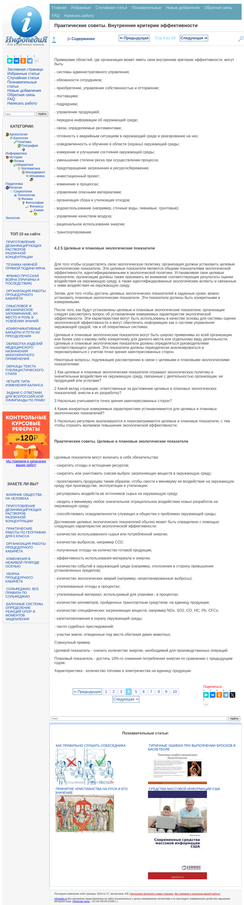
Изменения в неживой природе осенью (22, 562)
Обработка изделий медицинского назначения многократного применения (23, 351)
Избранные (81, 8)
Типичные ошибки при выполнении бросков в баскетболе (192, 747)
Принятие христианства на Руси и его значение (91, 791)
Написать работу (22, 103)
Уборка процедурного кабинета (19, 577)
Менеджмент (35, 172)
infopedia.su (60, 898)
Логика (18, 161)
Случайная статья (23, 78)
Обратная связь (21, 95)
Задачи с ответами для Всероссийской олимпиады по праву (25, 396)
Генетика (24, 142)
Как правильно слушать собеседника (91, 745)
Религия (15, 187)
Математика (30, 168)
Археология (18, 134)
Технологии (26, 195)
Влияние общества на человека (23, 496)
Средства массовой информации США (184, 789)
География (29, 145)
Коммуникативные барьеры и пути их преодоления (23, 332)
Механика (37, 176)
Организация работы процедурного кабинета (25, 294)
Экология (12, 218)
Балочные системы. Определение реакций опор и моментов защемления (24, 611)
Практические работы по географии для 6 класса (25, 532)
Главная (59, 8)
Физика (27, 199)
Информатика (16, 153)
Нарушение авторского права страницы (151, 894)
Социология (22, 191)
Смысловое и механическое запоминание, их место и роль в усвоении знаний (21, 313)
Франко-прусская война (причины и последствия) (22, 279)
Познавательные (146, 8)
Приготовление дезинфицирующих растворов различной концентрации (23, 249)
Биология (20, 138)
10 (175, 692)
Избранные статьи (23, 74)
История (15, 157)
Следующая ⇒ (194, 38)
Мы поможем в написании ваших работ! (26, 463)
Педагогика (14, 184)
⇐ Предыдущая (134, 38)
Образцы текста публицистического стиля (24, 370)
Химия (38, 210)
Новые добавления (24, 91)
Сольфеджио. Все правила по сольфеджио (22, 592)
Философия (34, 202)
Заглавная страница (25, 69)
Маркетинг (25, 165)
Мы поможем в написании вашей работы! (197, 894)
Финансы (36, 206)
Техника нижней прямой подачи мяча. (25, 266)
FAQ (11, 99)
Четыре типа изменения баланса (24, 383)
